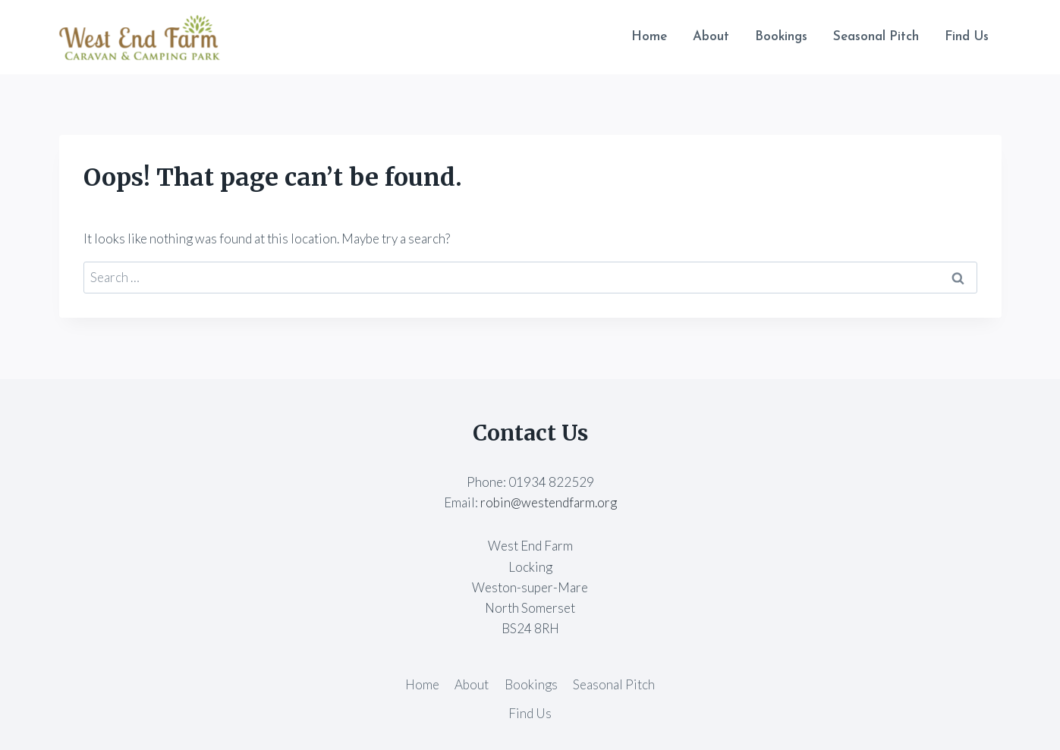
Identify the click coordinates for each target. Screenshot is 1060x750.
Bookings (781, 36)
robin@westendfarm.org (548, 502)
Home (649, 36)
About (711, 36)
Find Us (967, 36)
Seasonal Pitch (876, 36)
